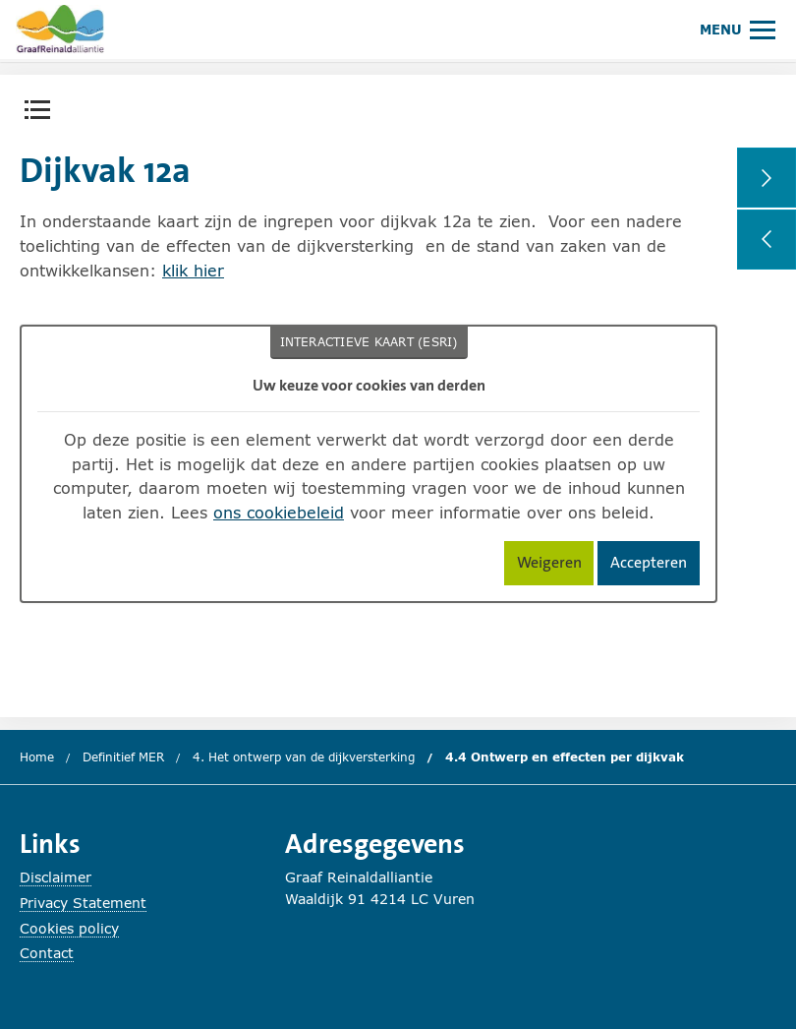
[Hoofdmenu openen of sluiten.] (736, 29)
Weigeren (556, 566)
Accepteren (655, 566)
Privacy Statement (83, 902)
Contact (47, 952)
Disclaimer (55, 877)
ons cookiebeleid (278, 512)
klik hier (193, 270)
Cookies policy (69, 928)
